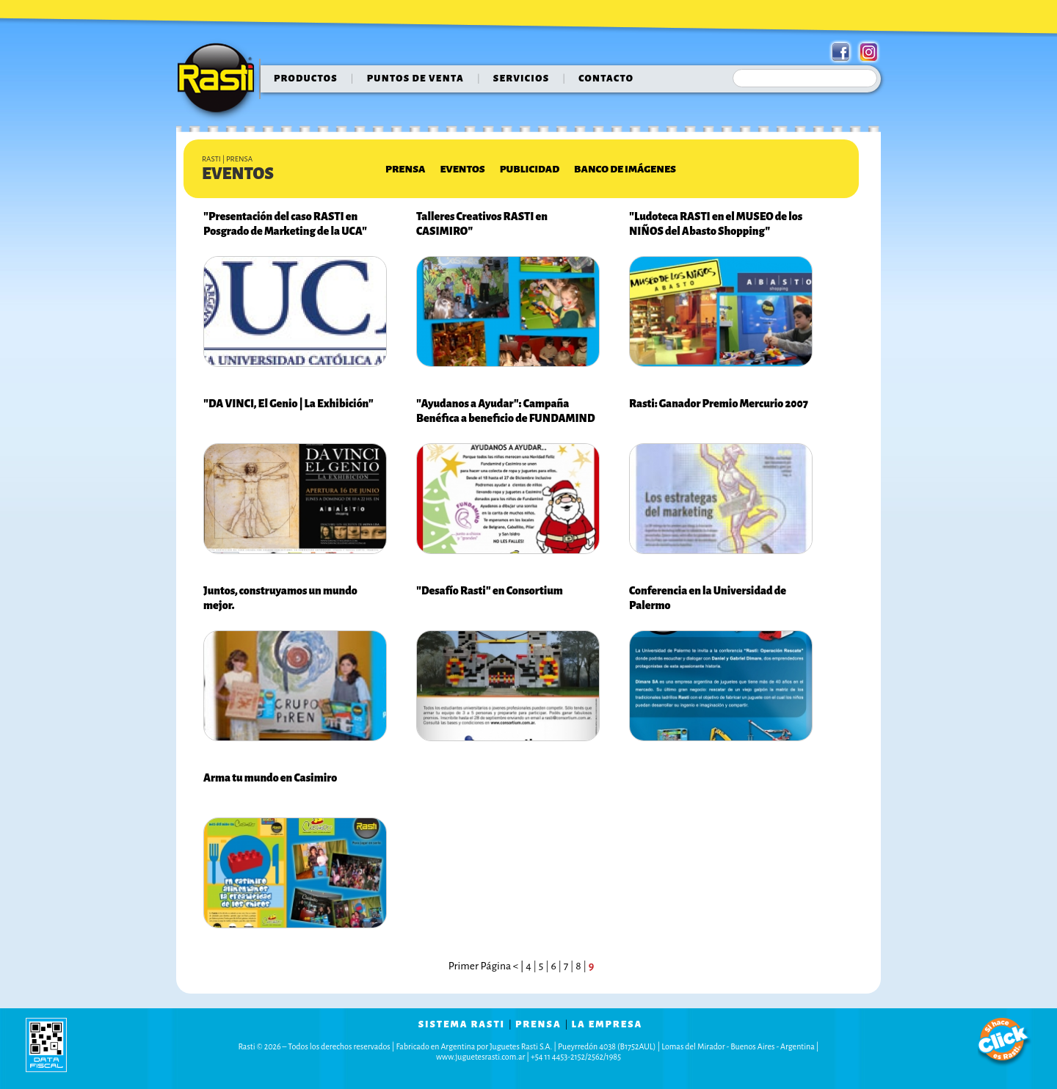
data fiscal (46, 1044)
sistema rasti (461, 1024)
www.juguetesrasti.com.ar (480, 1056)
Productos (306, 78)
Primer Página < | (487, 966)
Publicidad (529, 169)
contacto (605, 78)
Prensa (405, 169)
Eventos (462, 169)
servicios (521, 78)
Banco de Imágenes (625, 169)
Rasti (220, 81)
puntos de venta (415, 78)
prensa (538, 1024)
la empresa (607, 1024)
